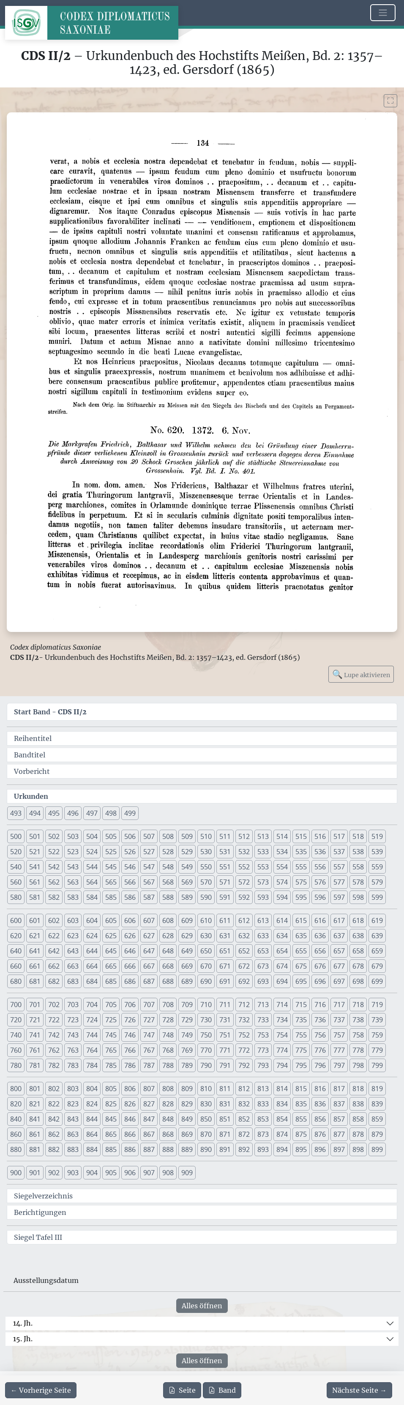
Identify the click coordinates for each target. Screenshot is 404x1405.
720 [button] (16, 1019)
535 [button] (301, 851)
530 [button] (206, 851)
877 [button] (339, 1134)
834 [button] (282, 1103)
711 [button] (225, 1004)
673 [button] (263, 966)
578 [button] (358, 882)
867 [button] (149, 1134)
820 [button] (16, 1103)
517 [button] (339, 836)
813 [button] (263, 1088)
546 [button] (130, 866)
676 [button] (320, 966)
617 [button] (339, 920)
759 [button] (377, 1035)
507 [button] (149, 836)
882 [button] (54, 1149)
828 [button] (168, 1103)
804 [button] (92, 1088)
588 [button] (168, 897)
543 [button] (73, 866)
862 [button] (54, 1134)
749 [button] (187, 1035)
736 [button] (320, 1019)
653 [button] (263, 951)
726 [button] (130, 1019)
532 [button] (244, 851)
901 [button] (35, 1172)
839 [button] (377, 1103)
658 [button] (358, 951)
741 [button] (35, 1035)
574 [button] (282, 882)
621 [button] (35, 935)
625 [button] (111, 935)
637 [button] (339, 935)
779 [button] (377, 1050)
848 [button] (168, 1119)
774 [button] (282, 1050)
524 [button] (92, 851)
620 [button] (16, 935)
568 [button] (168, 882)
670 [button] (206, 966)
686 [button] (130, 981)
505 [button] (111, 836)
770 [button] (206, 1050)
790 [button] (206, 1065)
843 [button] (73, 1119)
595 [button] (301, 897)
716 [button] (320, 1004)
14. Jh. (23, 1323)
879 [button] (377, 1134)
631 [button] (225, 935)
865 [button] (111, 1134)
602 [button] (54, 920)
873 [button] (263, 1134)
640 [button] (16, 951)
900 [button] (16, 1172)
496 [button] (73, 813)
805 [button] (111, 1088)
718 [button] (358, 1004)
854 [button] (282, 1119)
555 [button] (301, 866)
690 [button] (206, 981)
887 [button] (149, 1149)
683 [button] (73, 981)
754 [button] (282, 1035)
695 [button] (301, 981)
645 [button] (111, 951)
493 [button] (16, 813)
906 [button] (130, 1172)
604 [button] (92, 920)
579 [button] (377, 882)
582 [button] (54, 897)
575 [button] (301, 882)
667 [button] (149, 966)
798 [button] (358, 1065)
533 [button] (263, 851)
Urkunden (31, 796)
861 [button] (35, 1134)
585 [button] (111, 897)
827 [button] (149, 1103)
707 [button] (149, 1004)
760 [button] (16, 1050)
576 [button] (320, 882)
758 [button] (358, 1035)
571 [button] (225, 882)
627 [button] (149, 935)
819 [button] (377, 1088)
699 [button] (377, 981)
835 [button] (301, 1103)
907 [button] (149, 1172)
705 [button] (111, 1004)
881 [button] (35, 1149)
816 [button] (320, 1088)
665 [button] (111, 966)
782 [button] (54, 1065)
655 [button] (301, 951)
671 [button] (225, 966)
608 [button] (168, 920)
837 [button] (339, 1103)
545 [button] (111, 866)
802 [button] (54, 1088)
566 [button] (130, 882)
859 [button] (377, 1119)
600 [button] (16, 920)
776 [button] (320, 1050)
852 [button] (244, 1119)
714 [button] (282, 1004)
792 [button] (244, 1065)
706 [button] (130, 1004)
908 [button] (168, 1172)
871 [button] (225, 1134)
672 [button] (244, 966)
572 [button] (244, 882)
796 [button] (320, 1065)
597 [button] (339, 897)
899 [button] (377, 1149)
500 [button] (16, 836)
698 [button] (358, 981)
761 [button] (35, 1050)
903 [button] (73, 1172)
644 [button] (92, 951)
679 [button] (377, 966)
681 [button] (35, 981)
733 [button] (263, 1019)
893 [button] (263, 1149)
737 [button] (339, 1019)
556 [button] (320, 866)
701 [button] (35, 1004)
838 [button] (358, 1103)
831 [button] (225, 1103)
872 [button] (244, 1134)
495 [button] (54, 813)
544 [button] (92, 866)
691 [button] (225, 981)
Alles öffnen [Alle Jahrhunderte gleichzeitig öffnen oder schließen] (202, 1306)
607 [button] (149, 920)
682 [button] (54, 981)
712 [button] (244, 1004)
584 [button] (92, 897)
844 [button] (92, 1119)
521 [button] (35, 851)
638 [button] (358, 935)
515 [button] (301, 836)
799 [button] (377, 1065)
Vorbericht (32, 771)
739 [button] (377, 1019)
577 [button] (339, 882)
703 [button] (73, 1004)
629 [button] (187, 935)
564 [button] (92, 882)
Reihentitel (33, 738)
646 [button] (130, 951)
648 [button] (168, 951)
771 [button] (225, 1050)
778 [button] (358, 1050)
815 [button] (301, 1088)
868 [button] (168, 1134)
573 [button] (263, 882)
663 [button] (73, 966)
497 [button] (92, 813)
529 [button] (187, 851)
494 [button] (35, 813)
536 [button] (320, 851)
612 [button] (244, 920)
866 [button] (130, 1134)
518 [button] (358, 836)
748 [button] (168, 1035)
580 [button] (16, 897)
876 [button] (320, 1134)
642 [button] (54, 951)
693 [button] (263, 981)
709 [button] (187, 1004)
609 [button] (187, 920)
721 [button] (35, 1019)
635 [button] (301, 935)
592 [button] (244, 897)
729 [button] (187, 1019)
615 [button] (301, 920)
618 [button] (358, 920)
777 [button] (339, 1050)
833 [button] (263, 1103)
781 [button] (35, 1065)
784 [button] (92, 1065)
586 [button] (130, 897)
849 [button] (187, 1119)
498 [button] (111, 813)
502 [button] (54, 836)
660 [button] (16, 966)
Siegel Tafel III (38, 1237)
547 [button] (149, 866)
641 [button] (35, 951)
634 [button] (282, 935)
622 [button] (54, 935)
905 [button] (111, 1172)
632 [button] (244, 935)
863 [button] (73, 1134)
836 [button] (320, 1103)
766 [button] (130, 1050)
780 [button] (16, 1065)
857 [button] (339, 1119)
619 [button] (377, 920)
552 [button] (244, 866)
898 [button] (358, 1149)
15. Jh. (23, 1338)
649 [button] (187, 951)
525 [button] (111, 851)
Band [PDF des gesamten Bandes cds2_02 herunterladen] (222, 1390)
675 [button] (301, 966)
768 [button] (168, 1050)
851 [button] (225, 1119)
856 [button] (320, 1119)
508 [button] (168, 836)
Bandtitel (29, 755)
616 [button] (320, 920)
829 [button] (187, 1103)
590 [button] (206, 897)
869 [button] (187, 1134)
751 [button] (225, 1035)
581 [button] (35, 897)
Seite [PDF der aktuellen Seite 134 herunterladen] (182, 1390)
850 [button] (206, 1119)
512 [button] (244, 836)
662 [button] (54, 966)
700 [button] (16, 1004)
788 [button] (168, 1065)
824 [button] (92, 1103)
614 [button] (282, 920)
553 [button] (263, 866)
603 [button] (73, 920)
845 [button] (111, 1119)
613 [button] (263, 920)
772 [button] (244, 1050)
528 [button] (168, 851)
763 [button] (73, 1050)
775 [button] (301, 1050)
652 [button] (244, 951)
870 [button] (206, 1134)
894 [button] (282, 1149)
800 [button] (16, 1088)
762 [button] (54, 1050)
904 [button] (92, 1172)
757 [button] (339, 1035)
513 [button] (263, 836)
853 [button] (263, 1119)
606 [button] (130, 920)
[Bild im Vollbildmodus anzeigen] (390, 100)
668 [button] (168, 966)
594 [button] (282, 897)
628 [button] (168, 935)
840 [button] (16, 1119)
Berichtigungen (40, 1212)
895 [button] (301, 1149)
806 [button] (130, 1088)
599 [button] (377, 897)
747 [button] (149, 1035)
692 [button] (244, 981)
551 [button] (225, 866)
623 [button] (73, 935)
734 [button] (282, 1019)
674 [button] (282, 966)
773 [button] (263, 1050)
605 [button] (111, 920)
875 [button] (301, 1134)
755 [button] (301, 1035)
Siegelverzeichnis (43, 1196)
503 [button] (73, 836)
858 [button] (358, 1119)
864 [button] (92, 1134)
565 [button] (111, 882)
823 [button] (73, 1103)
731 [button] (225, 1019)
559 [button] (377, 866)
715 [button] (301, 1004)
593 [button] (263, 897)
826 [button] (130, 1103)
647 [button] (149, 951)
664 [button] (92, 966)
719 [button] (377, 1004)
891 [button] (225, 1149)
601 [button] (35, 920)
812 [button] (244, 1088)
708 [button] (168, 1004)
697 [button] (339, 981)
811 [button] (225, 1088)
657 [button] (339, 951)
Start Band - (50, 712)
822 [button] (54, 1103)
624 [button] (92, 935)
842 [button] (54, 1119)
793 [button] (263, 1065)
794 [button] (282, 1065)
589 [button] (187, 897)
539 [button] (377, 851)
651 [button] (225, 951)
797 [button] (339, 1065)
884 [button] (92, 1149)
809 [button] (187, 1088)
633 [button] (263, 935)
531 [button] (225, 851)
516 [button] (320, 836)
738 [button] (358, 1019)
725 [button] (111, 1019)
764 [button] (92, 1050)
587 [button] (149, 897)
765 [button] (111, 1050)
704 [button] (92, 1004)
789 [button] (187, 1065)
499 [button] (130, 813)
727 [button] (149, 1019)
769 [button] (187, 1050)
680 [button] (16, 981)
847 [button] (149, 1119)
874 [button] (282, 1134)
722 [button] (54, 1019)
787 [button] (149, 1065)
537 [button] (339, 851)
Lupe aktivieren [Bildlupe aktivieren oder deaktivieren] (361, 674)
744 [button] (92, 1035)
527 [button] (149, 851)
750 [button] (206, 1035)
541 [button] (35, 866)
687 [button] (149, 981)
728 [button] (168, 1019)
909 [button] (187, 1172)
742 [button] (54, 1035)
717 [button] (339, 1004)
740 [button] (16, 1035)
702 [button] (54, 1004)
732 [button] (244, 1019)
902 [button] (54, 1172)
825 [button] (111, 1103)
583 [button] (73, 897)
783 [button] (73, 1065)
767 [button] (149, 1050)
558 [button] (358, 866)
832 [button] (244, 1103)
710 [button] (206, 1004)
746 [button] (130, 1035)
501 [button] (35, 836)
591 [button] (225, 897)
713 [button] (263, 1004)
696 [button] (320, 981)
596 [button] (320, 897)
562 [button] (54, 882)
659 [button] (377, 951)
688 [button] (168, 981)
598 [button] (358, 897)
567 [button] (149, 882)
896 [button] (320, 1149)
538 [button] (358, 851)
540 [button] (16, 866)
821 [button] (35, 1103)
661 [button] (35, 966)
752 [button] (244, 1035)
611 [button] (225, 920)
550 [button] (206, 866)
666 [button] (130, 966)
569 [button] (187, 882)
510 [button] (206, 836)
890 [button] (206, 1149)
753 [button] (263, 1035)
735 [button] (301, 1019)
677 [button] (339, 966)
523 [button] (73, 851)
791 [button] (225, 1065)
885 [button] (111, 1149)
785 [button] (111, 1065)
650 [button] (206, 951)
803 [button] (73, 1088)
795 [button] (301, 1065)
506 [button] (130, 836)
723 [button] (73, 1019)
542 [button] (54, 866)
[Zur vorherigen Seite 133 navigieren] (40, 1390)
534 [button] (282, 851)
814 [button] (282, 1088)
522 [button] (54, 851)
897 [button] (339, 1149)
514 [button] (282, 836)
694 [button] (282, 981)
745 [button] (111, 1035)
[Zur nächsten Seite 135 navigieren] (359, 1390)
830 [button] (206, 1103)
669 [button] (187, 966)
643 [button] (73, 951)
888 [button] (168, 1149)
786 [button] (130, 1065)
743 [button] (73, 1035)
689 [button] (187, 981)
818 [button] (358, 1088)
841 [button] (35, 1119)
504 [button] (92, 836)
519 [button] (377, 836)
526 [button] (130, 851)
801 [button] (35, 1088)
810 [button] (206, 1088)
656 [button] (320, 951)
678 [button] (358, 966)
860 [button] (16, 1134)
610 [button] (206, 920)
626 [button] (130, 935)
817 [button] (339, 1088)
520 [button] (16, 851)
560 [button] (16, 882)
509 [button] (187, 836)
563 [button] (73, 882)
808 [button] (168, 1088)
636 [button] (320, 935)
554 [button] (282, 866)
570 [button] (206, 882)
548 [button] (168, 866)
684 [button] (92, 981)
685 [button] (111, 981)
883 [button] (73, 1149)
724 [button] (92, 1019)
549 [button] (187, 866)
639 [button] (377, 935)
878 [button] (358, 1134)
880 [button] (16, 1149)
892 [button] (244, 1149)
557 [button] (339, 866)
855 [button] (301, 1119)
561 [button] (35, 882)
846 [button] (130, 1119)
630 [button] (206, 935)
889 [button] (187, 1149)
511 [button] (225, 836)
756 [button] (320, 1035)
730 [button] (206, 1019)
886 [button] (130, 1149)
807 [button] (149, 1088)
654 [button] (282, 951)
